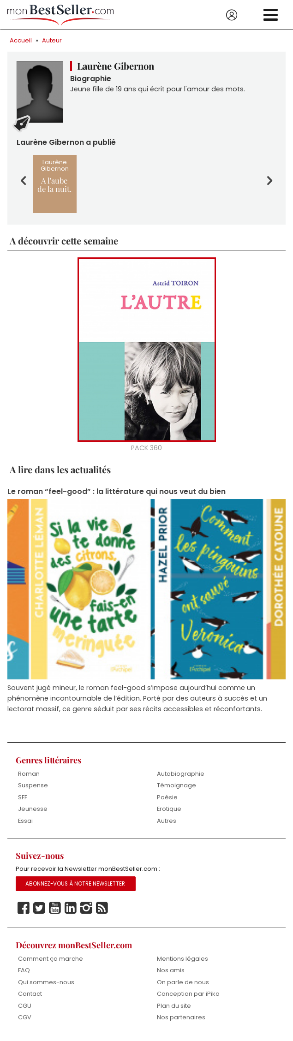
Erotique (169, 808)
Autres (166, 820)
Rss (102, 908)
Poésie (167, 797)
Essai (25, 820)
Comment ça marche (50, 958)
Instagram (86, 908)
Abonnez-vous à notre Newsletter (75, 883)
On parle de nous (183, 982)
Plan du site (174, 1005)
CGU (24, 1005)
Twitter (39, 908)
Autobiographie (180, 773)
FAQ (24, 970)
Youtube (55, 908)
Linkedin (71, 908)
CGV (24, 1017)
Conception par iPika (188, 993)
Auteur (52, 40)
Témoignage (176, 785)
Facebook (23, 908)
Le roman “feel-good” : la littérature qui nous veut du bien (116, 491)
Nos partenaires (181, 1017)
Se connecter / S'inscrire (231, 15)
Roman (29, 773)
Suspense (33, 785)
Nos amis (171, 970)
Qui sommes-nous (46, 982)
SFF (22, 797)
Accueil (21, 40)
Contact (30, 993)
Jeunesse (33, 808)
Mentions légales (182, 958)
